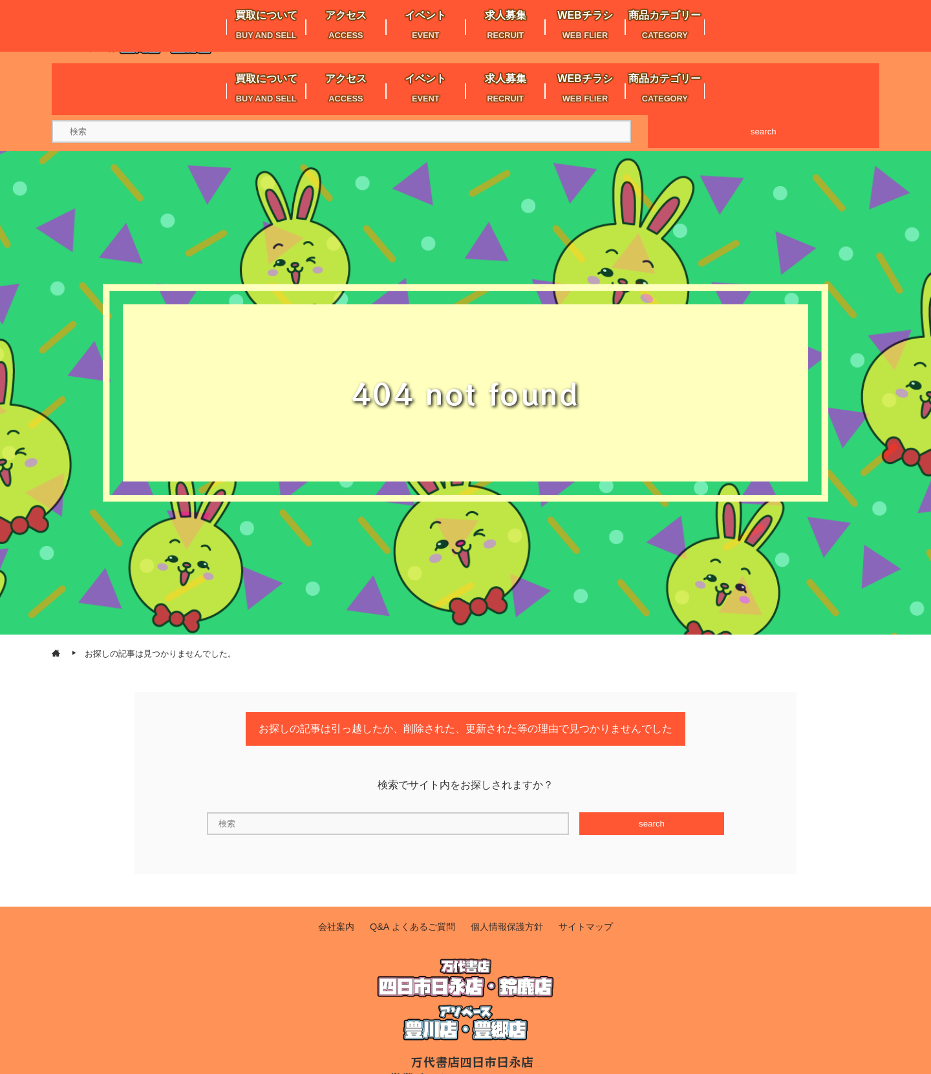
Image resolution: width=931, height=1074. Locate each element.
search (763, 131)
